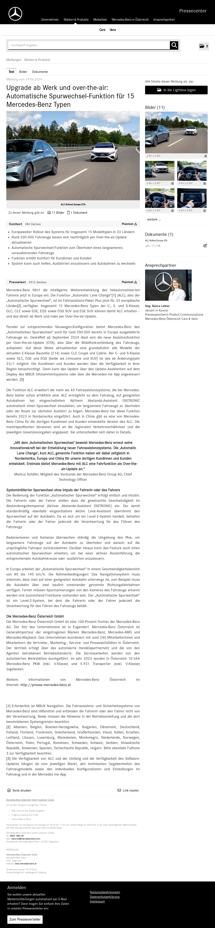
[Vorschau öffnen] (73, 155)
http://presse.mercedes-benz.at (46, 685)
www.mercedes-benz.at (25, 864)
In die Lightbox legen (176, 90)
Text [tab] (11, 71)
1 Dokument (79, 212)
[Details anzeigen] (206, 156)
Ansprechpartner (164, 19)
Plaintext (129, 224)
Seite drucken (22, 790)
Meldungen (13, 59)
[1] (114, 295)
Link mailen (131, 790)
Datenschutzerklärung (105, 897)
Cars (102, 29)
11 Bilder (58, 212)
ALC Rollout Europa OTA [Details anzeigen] (156, 240)
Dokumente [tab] (40, 71)
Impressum (97, 901)
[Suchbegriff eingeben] (93, 45)
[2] (19, 306)
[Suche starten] (174, 45)
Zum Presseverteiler (25, 919)
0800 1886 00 (17, 836)
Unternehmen (50, 19)
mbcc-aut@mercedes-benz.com (25, 839)
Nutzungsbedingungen (105, 892)
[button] (204, 46)
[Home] (13, 14)
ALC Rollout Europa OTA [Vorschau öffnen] (73, 204)
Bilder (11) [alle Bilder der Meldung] (155, 107)
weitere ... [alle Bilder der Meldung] (154, 219)
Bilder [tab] (23, 71)
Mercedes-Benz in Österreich (130, 19)
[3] (22, 380)
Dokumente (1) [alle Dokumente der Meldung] (159, 234)
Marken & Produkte (76, 19)
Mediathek (100, 19)
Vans (113, 29)
